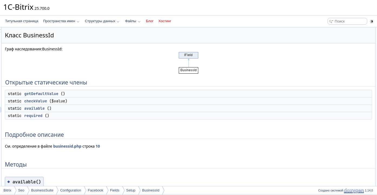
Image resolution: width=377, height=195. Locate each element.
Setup (130, 190)
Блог (150, 21)
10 (165, 146)
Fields (115, 190)
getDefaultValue (109, 93)
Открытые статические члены (339, 30)
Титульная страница (21, 21)
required (101, 115)
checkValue (103, 101)
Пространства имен (61, 21)
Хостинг (164, 21)
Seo (21, 190)
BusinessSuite (42, 190)
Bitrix (7, 190)
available (102, 108)
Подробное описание (333, 60)
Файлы (132, 21)
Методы (323, 66)
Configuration (70, 190)
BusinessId (151, 190)
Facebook (95, 190)
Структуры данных (102, 21)
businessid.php (135, 146)
